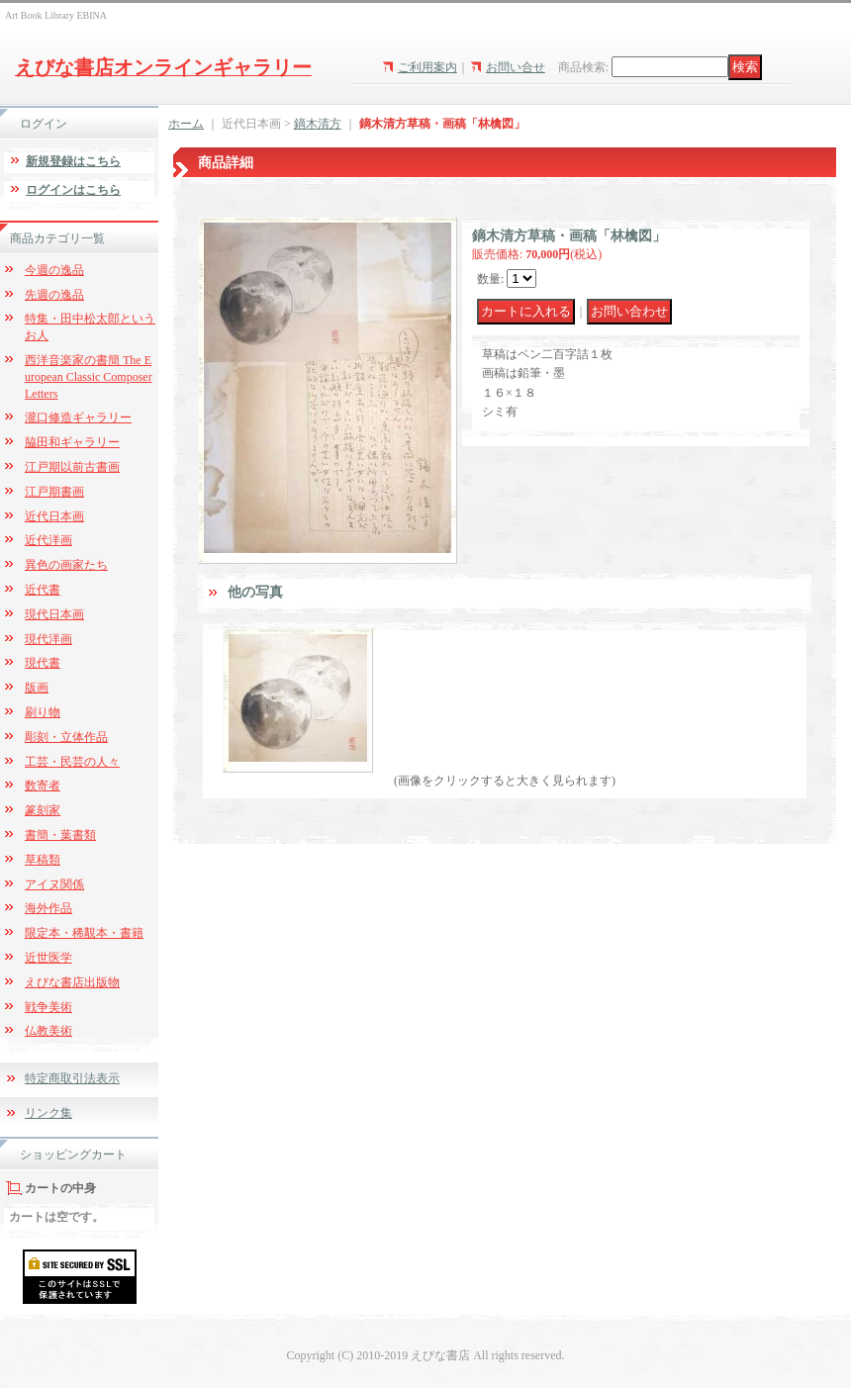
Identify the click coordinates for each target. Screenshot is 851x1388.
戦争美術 (48, 1007)
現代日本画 (54, 614)
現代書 (42, 663)
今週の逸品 (54, 270)
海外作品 (48, 908)
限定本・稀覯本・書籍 (84, 933)
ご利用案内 (427, 67)
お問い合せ (515, 67)
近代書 (42, 590)
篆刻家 (42, 810)
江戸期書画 (54, 492)
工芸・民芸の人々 (72, 762)
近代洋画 (48, 540)
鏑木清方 (317, 124)
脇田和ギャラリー (72, 442)
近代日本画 (54, 516)
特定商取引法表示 (72, 1078)
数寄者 (42, 785)
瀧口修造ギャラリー (78, 417)
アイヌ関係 (54, 884)
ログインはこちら (73, 190)
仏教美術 (48, 1031)
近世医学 (48, 958)
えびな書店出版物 (72, 982)
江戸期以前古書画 (72, 467)
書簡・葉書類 (60, 835)
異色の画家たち (66, 565)
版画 (36, 687)
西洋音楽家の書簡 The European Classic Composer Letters (88, 377)
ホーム (186, 124)
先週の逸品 (54, 295)
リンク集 (48, 1113)
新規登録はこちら (73, 161)
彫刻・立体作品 (66, 737)
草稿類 (42, 860)
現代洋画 (48, 639)
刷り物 (42, 712)
